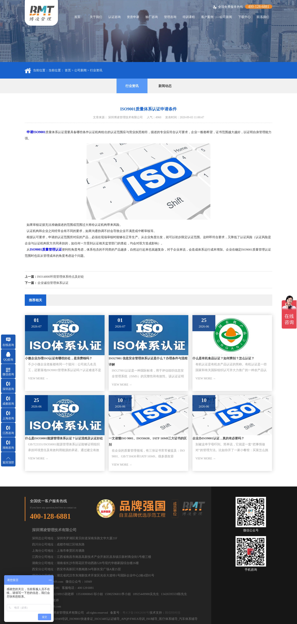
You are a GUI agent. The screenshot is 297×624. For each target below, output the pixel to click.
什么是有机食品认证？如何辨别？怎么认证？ (223, 358)
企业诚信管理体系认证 (53, 283)
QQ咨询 (8, 359)
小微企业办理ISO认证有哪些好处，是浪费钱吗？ (58, 358)
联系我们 (263, 17)
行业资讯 (96, 70)
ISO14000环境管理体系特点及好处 (60, 276)
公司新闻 (226, 17)
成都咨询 (8, 403)
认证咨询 (114, 17)
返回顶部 (8, 462)
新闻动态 (165, 86)
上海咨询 (8, 418)
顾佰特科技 (172, 612)
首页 (77, 17)
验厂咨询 (151, 17)
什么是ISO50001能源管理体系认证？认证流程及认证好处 (64, 438)
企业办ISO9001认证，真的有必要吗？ (218, 438)
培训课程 (189, 17)
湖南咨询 (8, 447)
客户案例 (207, 17)
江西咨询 (8, 433)
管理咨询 (170, 17)
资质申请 (133, 17)
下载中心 (244, 17)
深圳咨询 (8, 389)
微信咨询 (8, 374)
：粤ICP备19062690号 (134, 612)
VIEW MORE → (38, 378)
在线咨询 (8, 345)
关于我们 (96, 17)
